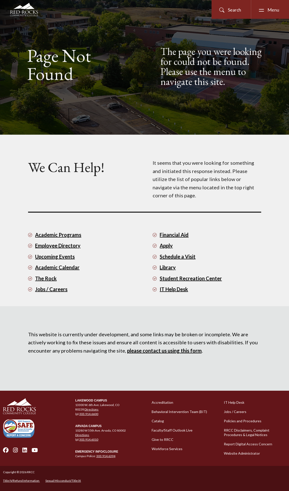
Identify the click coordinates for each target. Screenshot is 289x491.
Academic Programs (58, 235)
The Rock (46, 278)
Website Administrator (242, 453)
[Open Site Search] (231, 9)
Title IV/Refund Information (21, 480)
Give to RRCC (162, 439)
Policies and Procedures (242, 421)
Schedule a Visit (178, 257)
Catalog (158, 421)
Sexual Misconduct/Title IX (63, 480)
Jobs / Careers (51, 289)
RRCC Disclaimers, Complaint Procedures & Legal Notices (246, 432)
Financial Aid (174, 235)
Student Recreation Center (191, 278)
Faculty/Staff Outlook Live (172, 430)
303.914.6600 (88, 414)
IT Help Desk (174, 289)
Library (168, 267)
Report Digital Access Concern (248, 444)
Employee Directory (57, 245)
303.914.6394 (105, 456)
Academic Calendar (57, 267)
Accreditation (162, 402)
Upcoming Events (55, 257)
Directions (91, 409)
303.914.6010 (88, 439)
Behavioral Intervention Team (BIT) (179, 412)
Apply (166, 245)
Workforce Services (167, 449)
